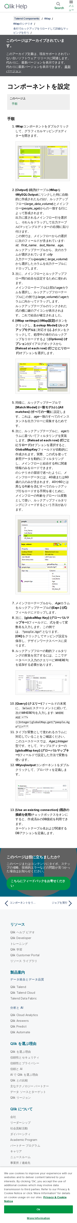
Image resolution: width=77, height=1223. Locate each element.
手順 (14, 103)
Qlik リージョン (20, 1097)
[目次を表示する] (8, 18)
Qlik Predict (18, 1026)
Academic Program (23, 1139)
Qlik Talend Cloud (22, 992)
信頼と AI (16, 1069)
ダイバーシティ (20, 1134)
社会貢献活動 (19, 1128)
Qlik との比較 (19, 1080)
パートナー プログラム (25, 1145)
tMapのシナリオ (23, 23)
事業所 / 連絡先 (20, 1162)
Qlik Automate (20, 1032)
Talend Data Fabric (23, 998)
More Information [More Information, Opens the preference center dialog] (38, 1218)
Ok (38, 1209)
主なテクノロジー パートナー (29, 1086)
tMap (47, 18)
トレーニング (19, 943)
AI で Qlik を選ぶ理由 (24, 1074)
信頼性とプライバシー (24, 1063)
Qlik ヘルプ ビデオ (22, 932)
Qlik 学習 (16, 949)
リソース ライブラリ (23, 961)
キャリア (16, 1151)
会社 (13, 1117)
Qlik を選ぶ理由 (20, 1051)
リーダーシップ (20, 1122)
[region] (38, 1195)
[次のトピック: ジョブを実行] (56, 903)
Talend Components (26, 18)
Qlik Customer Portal (24, 955)
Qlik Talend (18, 987)
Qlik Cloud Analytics (24, 1015)
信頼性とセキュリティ (24, 1057)
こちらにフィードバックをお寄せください (38, 883)
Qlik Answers (19, 1020)
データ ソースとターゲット (28, 1092)
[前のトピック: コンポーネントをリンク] (20, 903)
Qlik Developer (20, 938)
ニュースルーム (20, 1157)
